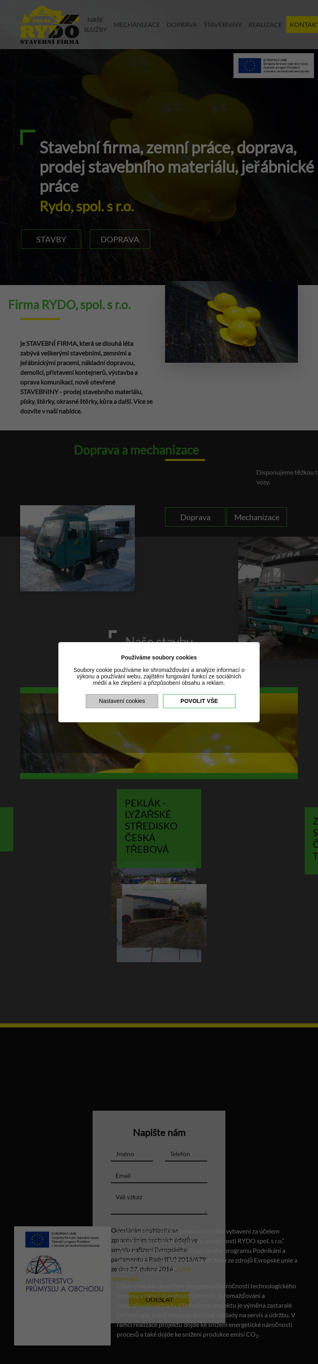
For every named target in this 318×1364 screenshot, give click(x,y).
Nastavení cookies (122, 701)
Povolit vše (199, 701)
